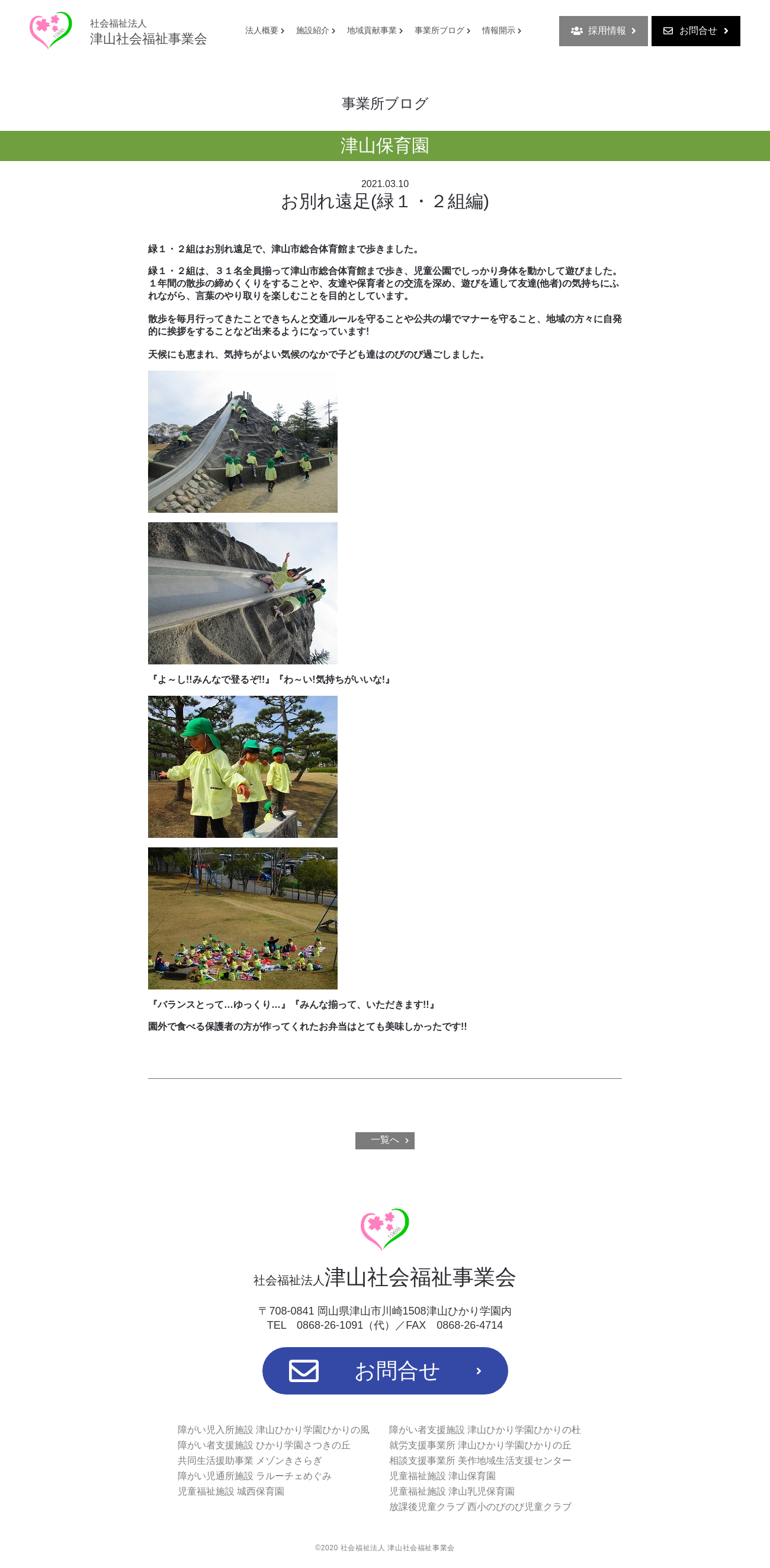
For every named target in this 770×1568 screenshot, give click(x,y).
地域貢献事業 (372, 30)
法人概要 (261, 30)
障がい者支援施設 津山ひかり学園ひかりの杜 (485, 1430)
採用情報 (603, 30)
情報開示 (498, 30)
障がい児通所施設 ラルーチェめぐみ (255, 1476)
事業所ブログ (439, 30)
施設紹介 (312, 30)
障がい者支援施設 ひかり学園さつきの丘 (264, 1445)
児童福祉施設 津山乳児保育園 (452, 1491)
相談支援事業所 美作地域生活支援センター (480, 1460)
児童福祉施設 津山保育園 (442, 1476)
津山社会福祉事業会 (148, 32)
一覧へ (385, 1140)
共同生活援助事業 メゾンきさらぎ (250, 1460)
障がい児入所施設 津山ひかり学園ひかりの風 (274, 1430)
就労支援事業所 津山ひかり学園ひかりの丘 (480, 1445)
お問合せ (696, 30)
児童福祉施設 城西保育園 (231, 1491)
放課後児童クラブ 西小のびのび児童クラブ (480, 1507)
